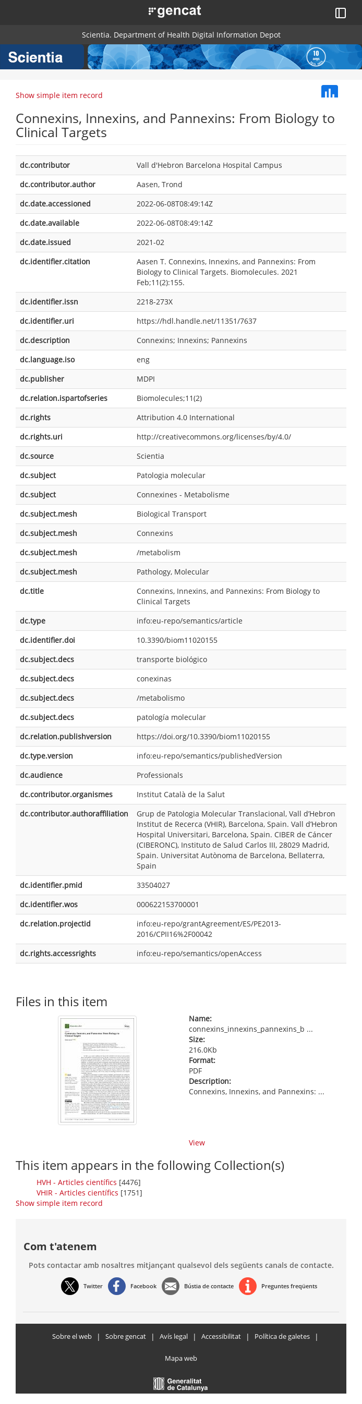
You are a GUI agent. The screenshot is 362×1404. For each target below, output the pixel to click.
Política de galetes (282, 1336)
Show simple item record (59, 95)
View (197, 1142)
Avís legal (174, 1336)
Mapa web (181, 1358)
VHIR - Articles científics (77, 1193)
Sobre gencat (125, 1336)
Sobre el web (72, 1336)
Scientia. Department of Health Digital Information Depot (181, 35)
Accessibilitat (221, 1336)
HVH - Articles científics (77, 1182)
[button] (163, 10)
